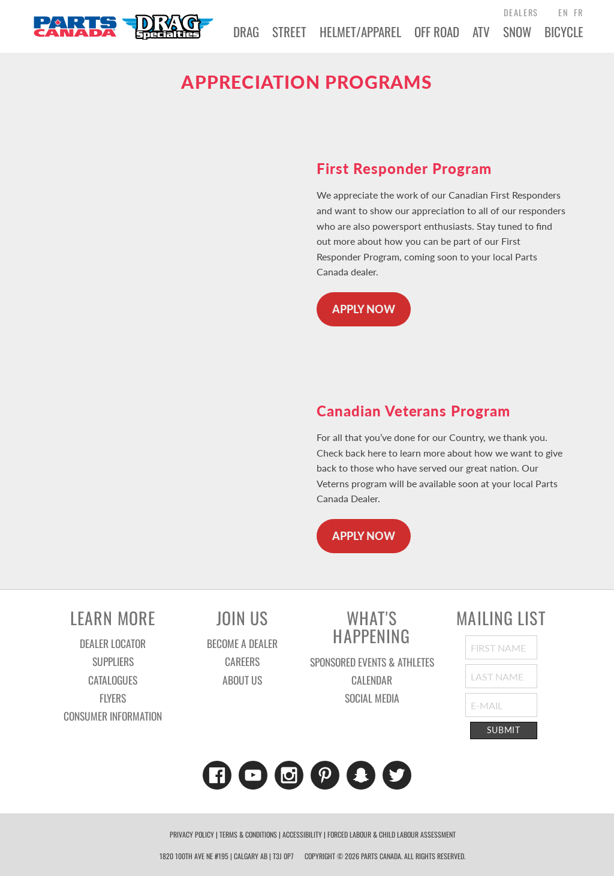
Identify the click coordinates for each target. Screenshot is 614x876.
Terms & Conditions (248, 834)
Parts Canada (123, 26)
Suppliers (113, 661)
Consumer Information (113, 716)
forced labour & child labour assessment (391, 834)
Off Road (436, 31)
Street (289, 31)
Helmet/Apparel (360, 31)
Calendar (371, 680)
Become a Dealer (242, 643)
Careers (242, 661)
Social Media (372, 698)
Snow (517, 31)
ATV (481, 31)
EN (563, 12)
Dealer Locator (113, 643)
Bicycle (563, 31)
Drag (246, 31)
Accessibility (302, 834)
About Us (242, 680)
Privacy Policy (192, 834)
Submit (503, 730)
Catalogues (112, 680)
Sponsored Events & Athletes (372, 662)
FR (578, 12)
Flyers (113, 698)
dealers (521, 12)
